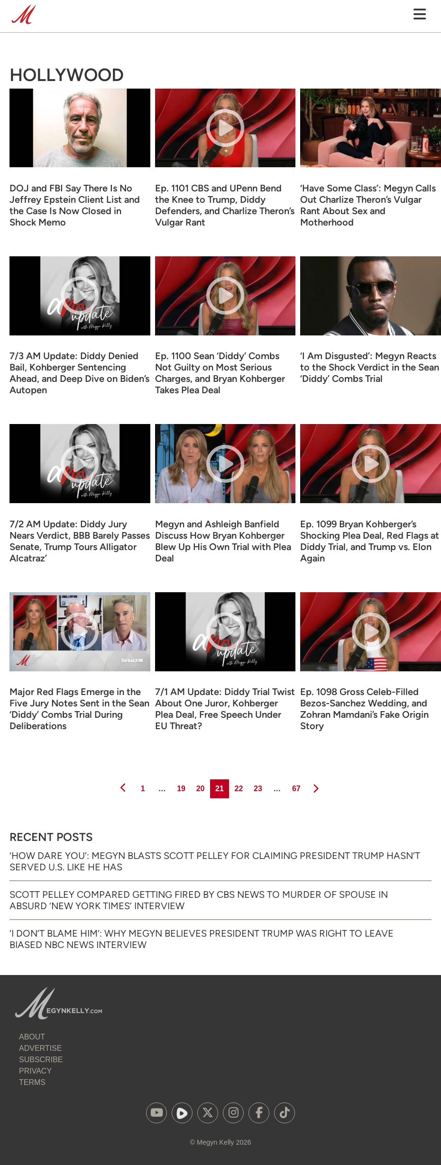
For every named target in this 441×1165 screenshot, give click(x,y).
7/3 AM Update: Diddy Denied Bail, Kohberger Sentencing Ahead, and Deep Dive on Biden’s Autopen (79, 373)
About (32, 1037)
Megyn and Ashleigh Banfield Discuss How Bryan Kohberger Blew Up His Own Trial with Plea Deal (223, 541)
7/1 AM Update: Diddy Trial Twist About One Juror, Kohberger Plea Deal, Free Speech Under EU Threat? (225, 709)
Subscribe (41, 1060)
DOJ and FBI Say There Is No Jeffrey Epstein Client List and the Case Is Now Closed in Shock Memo (74, 205)
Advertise (40, 1048)
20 (200, 786)
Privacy (35, 1071)
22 (238, 786)
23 (257, 786)
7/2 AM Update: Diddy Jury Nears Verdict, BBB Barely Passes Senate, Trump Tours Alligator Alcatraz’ (79, 541)
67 (295, 786)
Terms (32, 1082)
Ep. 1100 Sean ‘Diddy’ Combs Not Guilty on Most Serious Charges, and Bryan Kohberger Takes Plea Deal (220, 373)
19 (180, 786)
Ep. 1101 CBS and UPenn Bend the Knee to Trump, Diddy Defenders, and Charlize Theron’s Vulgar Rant (224, 205)
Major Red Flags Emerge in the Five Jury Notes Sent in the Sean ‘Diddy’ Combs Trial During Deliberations (79, 709)
